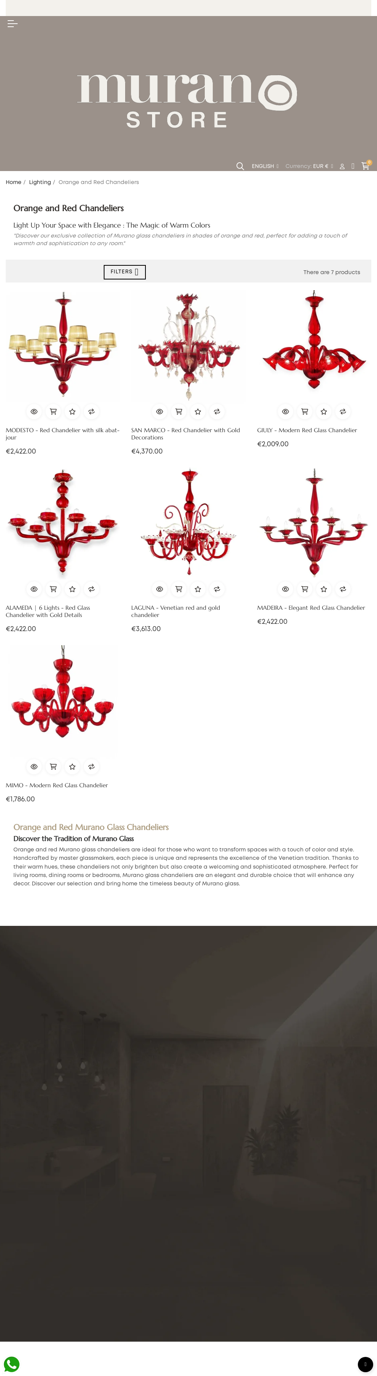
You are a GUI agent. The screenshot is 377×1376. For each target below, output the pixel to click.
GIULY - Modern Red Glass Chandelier (307, 430)
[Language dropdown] (265, 166)
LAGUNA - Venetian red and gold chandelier (175, 611)
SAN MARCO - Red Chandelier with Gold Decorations (185, 434)
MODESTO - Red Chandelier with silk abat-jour (62, 434)
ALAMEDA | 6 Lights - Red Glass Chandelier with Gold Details (48, 611)
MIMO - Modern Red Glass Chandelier (57, 785)
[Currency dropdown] (323, 166)
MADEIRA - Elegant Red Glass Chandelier (311, 607)
